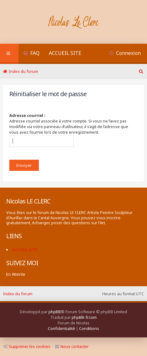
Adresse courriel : (27, 115)
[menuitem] (31, 54)
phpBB (54, 311)
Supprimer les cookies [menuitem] (26, 346)
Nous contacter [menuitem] (72, 346)
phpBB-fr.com (84, 317)
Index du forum (17, 293)
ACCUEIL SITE (65, 53)
